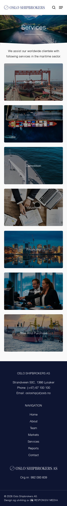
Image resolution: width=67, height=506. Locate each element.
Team (33, 428)
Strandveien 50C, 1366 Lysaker (33, 382)
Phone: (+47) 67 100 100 (33, 387)
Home (34, 414)
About (34, 421)
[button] (61, 7)
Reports (33, 448)
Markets (33, 435)
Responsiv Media (46, 500)
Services (33, 441)
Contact (33, 455)
